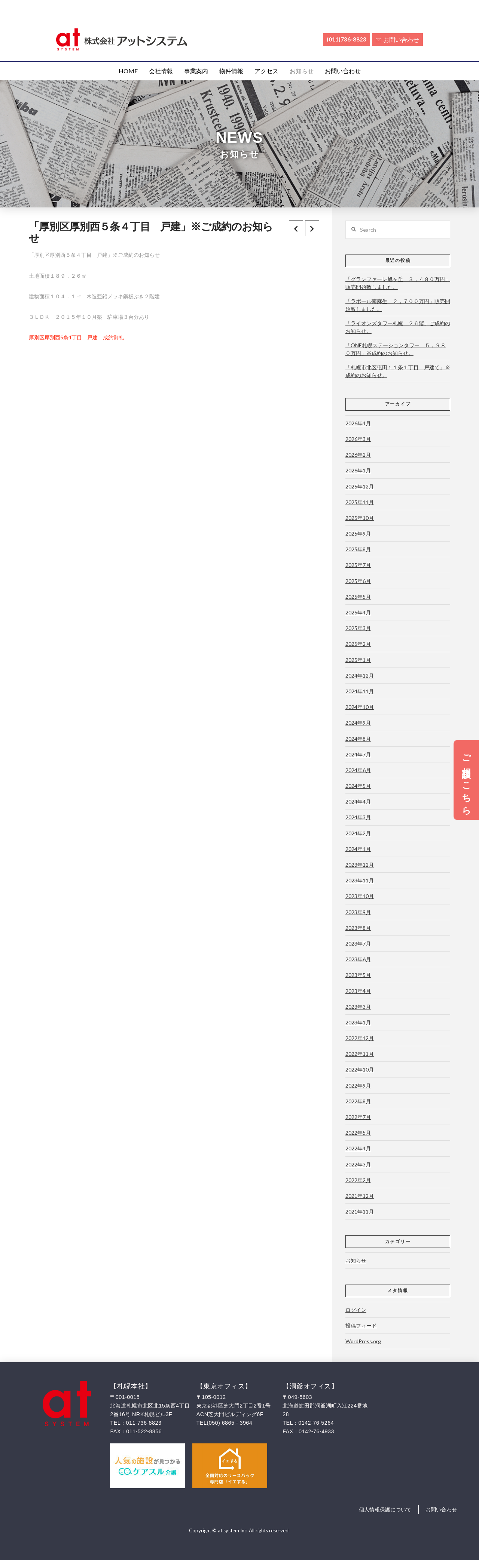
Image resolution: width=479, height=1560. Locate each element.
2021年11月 (359, 1211)
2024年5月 (358, 786)
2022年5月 (358, 1132)
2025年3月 (358, 628)
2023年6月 (358, 959)
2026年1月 (358, 470)
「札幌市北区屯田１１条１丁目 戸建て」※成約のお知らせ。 (397, 371)
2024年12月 (359, 675)
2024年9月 (358, 722)
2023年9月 (358, 912)
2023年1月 (358, 1022)
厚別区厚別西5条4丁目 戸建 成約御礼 (76, 337)
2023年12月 (359, 864)
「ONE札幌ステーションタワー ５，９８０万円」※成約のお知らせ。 (395, 349)
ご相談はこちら (466, 780)
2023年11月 (359, 880)
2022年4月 (358, 1148)
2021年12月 (359, 1196)
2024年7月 (358, 754)
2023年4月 (358, 991)
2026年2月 (358, 454)
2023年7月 (358, 943)
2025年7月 (358, 565)
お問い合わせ (397, 39)
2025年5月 (358, 597)
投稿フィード (361, 1325)
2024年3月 (358, 817)
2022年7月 (358, 1117)
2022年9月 (358, 1085)
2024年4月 (358, 801)
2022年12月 (359, 1038)
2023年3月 (358, 1006)
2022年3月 (358, 1164)
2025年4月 (358, 612)
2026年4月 (358, 423)
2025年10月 (359, 518)
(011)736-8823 (346, 39)
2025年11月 (359, 502)
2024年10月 (359, 707)
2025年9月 (358, 533)
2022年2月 (358, 1180)
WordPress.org (363, 1341)
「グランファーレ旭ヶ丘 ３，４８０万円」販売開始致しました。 (397, 283)
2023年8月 (358, 928)
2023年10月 (359, 896)
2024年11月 (359, 691)
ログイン (355, 1310)
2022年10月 (359, 1069)
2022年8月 (358, 1101)
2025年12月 (359, 486)
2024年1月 (358, 849)
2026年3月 (358, 439)
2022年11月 (359, 1054)
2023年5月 (358, 975)
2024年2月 (358, 833)
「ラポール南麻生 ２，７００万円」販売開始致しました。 (397, 305)
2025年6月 (358, 581)
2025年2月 (358, 644)
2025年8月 (358, 549)
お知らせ (355, 1260)
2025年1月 (358, 660)
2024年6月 (358, 770)
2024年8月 (358, 739)
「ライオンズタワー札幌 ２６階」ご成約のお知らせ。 (397, 327)
